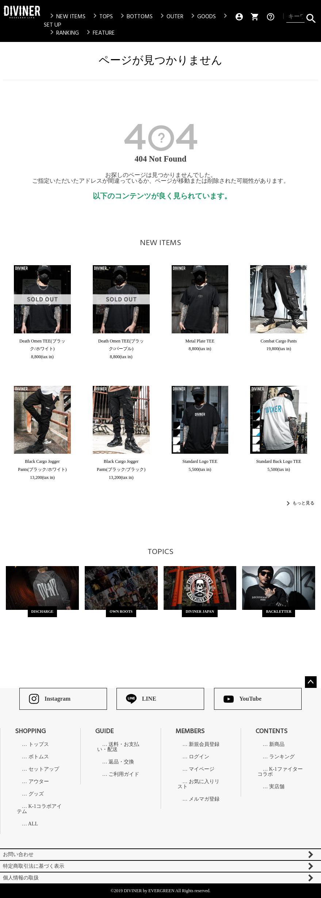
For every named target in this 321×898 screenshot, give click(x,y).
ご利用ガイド (123, 774)
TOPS (102, 16)
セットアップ (43, 769)
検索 (311, 17)
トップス (38, 744)
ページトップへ (311, 682)
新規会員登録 (204, 744)
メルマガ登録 (204, 799)
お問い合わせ (18, 854)
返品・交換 (121, 762)
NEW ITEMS (66, 16)
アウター (38, 781)
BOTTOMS (135, 16)
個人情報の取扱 (21, 877)
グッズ (36, 794)
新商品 (276, 744)
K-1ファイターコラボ (279, 772)
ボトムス (38, 756)
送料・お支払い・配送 (118, 747)
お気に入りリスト (198, 784)
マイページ (201, 769)
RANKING (63, 33)
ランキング (282, 756)
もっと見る (303, 503)
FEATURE (99, 33)
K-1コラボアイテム (39, 809)
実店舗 (276, 786)
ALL (33, 824)
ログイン (199, 756)
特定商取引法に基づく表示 (33, 866)
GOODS (202, 16)
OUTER (170, 16)
